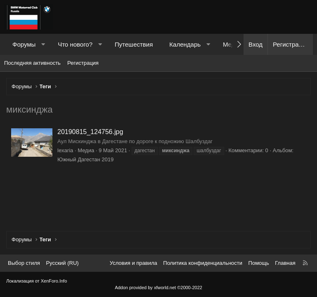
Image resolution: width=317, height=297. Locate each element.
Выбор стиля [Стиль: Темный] (24, 263)
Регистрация (83, 63)
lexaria (65, 150)
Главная (285, 263)
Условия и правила (133, 263)
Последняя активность (32, 63)
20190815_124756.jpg (90, 131)
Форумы (23, 44)
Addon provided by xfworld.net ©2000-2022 (158, 287)
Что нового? (75, 44)
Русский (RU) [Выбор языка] (62, 263)
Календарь (185, 44)
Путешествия (134, 44)
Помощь (258, 263)
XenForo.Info (54, 280)
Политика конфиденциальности (202, 263)
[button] (43, 44)
